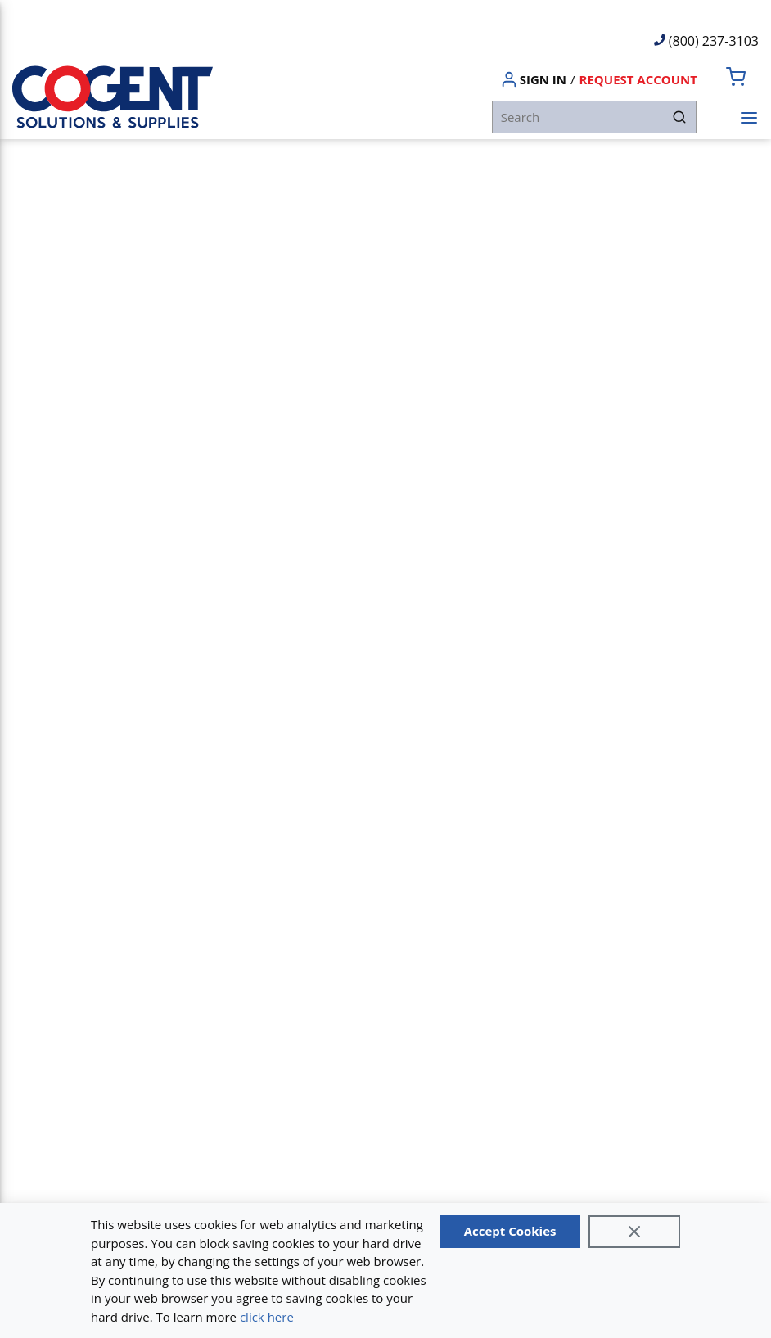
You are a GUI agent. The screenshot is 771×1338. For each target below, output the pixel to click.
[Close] (634, 1231)
